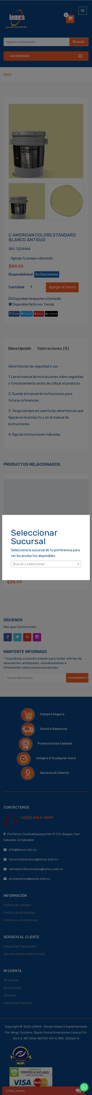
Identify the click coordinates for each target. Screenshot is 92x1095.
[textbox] (46, 564)
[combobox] (46, 564)
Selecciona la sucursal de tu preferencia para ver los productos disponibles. (45, 553)
